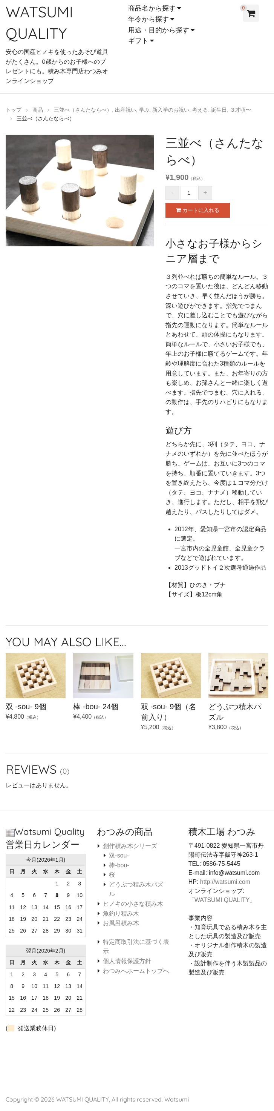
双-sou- (119, 854)
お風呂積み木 (121, 922)
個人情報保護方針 (127, 960)
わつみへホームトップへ (136, 970)
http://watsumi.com (225, 881)
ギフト (138, 40)
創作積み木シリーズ (130, 845)
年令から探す (148, 19)
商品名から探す (152, 8)
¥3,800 (238, 700)
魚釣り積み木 (121, 913)
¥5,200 (171, 700)
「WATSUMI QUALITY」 (222, 899)
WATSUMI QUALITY (82, 1098)
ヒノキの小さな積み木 (133, 903)
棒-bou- (119, 864)
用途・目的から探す (158, 30)
